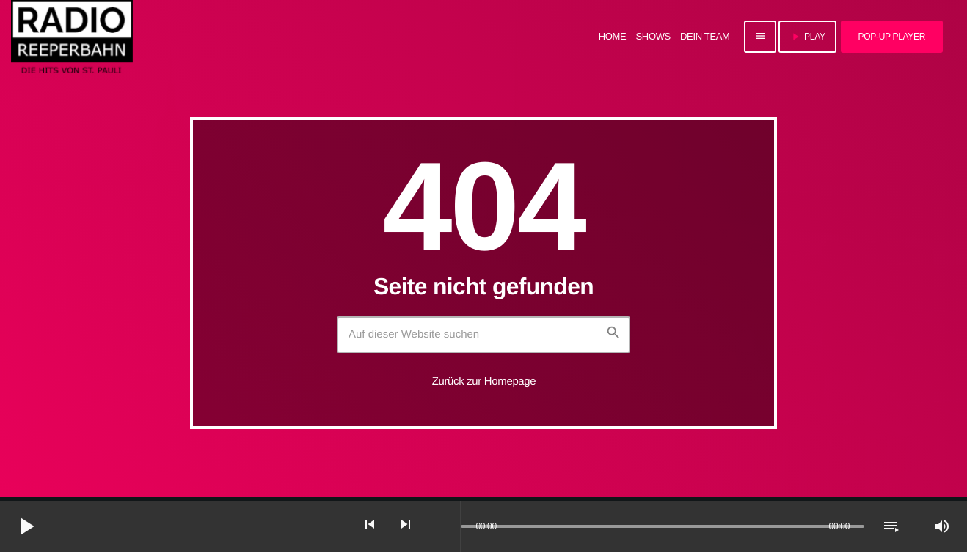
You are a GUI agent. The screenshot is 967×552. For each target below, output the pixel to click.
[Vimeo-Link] (72, 36)
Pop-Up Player (891, 37)
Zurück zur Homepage (484, 381)
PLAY (807, 37)
